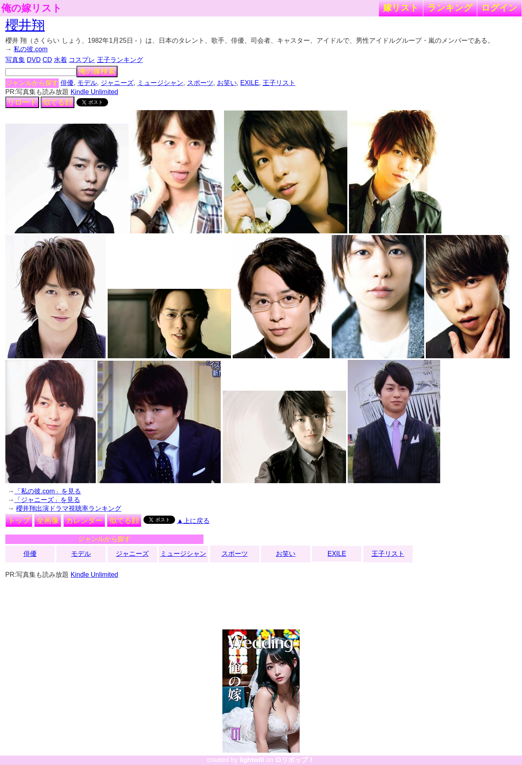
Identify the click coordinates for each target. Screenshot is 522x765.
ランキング (450, 7)
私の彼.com (31, 49)
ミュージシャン (160, 82)
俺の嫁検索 (97, 71)
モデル (87, 82)
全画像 (48, 520)
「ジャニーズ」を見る (47, 499)
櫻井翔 (25, 25)
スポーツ (200, 82)
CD (47, 59)
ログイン (499, 7)
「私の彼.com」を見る (47, 491)
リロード (22, 102)
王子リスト (279, 82)
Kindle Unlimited (94, 91)
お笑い (227, 82)
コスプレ (82, 59)
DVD (34, 59)
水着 (60, 59)
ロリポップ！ (294, 759)
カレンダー (84, 520)
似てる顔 (57, 102)
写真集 (15, 59)
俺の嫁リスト (31, 8)
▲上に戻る (193, 520)
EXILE (249, 82)
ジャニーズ (117, 82)
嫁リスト (401, 7)
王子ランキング (120, 59)
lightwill (252, 759)
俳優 (67, 82)
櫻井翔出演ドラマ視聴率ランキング (68, 508)
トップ (19, 520)
